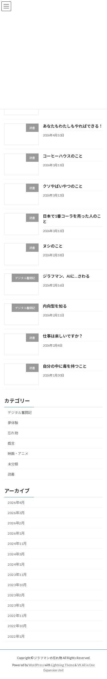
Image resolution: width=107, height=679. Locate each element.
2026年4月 (16, 502)
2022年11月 (17, 616)
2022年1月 (16, 636)
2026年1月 (16, 533)
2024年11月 (17, 544)
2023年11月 (17, 574)
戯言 (11, 443)
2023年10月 (17, 585)
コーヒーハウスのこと (63, 156)
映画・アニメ (18, 454)
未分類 (13, 464)
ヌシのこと (53, 246)
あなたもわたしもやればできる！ (73, 126)
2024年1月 (16, 564)
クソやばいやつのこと (63, 186)
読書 (11, 474)
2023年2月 (16, 595)
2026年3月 (16, 513)
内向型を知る (55, 306)
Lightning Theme (62, 665)
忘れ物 (13, 433)
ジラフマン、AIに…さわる (66, 276)
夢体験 (13, 423)
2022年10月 (17, 626)
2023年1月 (16, 605)
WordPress (36, 665)
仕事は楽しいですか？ (63, 336)
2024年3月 (16, 554)
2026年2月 (16, 523)
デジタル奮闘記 (20, 412)
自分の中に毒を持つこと (65, 366)
